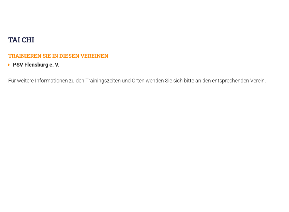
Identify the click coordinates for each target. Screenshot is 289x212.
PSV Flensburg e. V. (37, 65)
